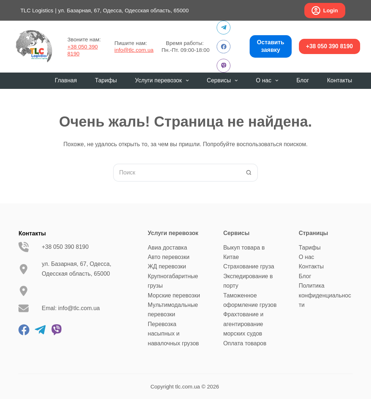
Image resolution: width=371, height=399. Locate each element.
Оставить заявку (270, 46)
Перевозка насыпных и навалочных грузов (173, 333)
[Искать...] (176, 173)
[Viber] (223, 66)
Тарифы (106, 80)
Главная (66, 80)
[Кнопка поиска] (249, 173)
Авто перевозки (168, 257)
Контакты (339, 80)
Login (325, 10)
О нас (268, 80)
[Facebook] (223, 47)
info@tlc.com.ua (134, 50)
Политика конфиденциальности (325, 295)
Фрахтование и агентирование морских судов (243, 324)
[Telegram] (223, 27)
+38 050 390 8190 (329, 46)
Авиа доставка (167, 247)
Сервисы (224, 80)
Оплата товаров (244, 343)
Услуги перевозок (163, 80)
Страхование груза (248, 266)
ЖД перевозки (167, 266)
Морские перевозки (174, 295)
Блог (302, 80)
